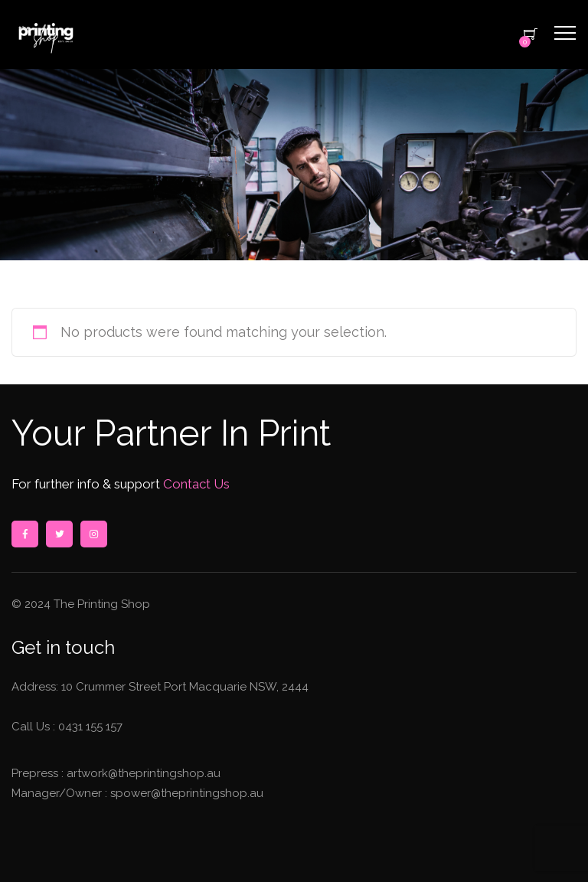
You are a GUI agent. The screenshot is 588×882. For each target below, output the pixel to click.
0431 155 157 (90, 726)
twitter (59, 534)
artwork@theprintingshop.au (142, 773)
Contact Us (195, 484)
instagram (93, 534)
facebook (24, 534)
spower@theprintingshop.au (185, 793)
